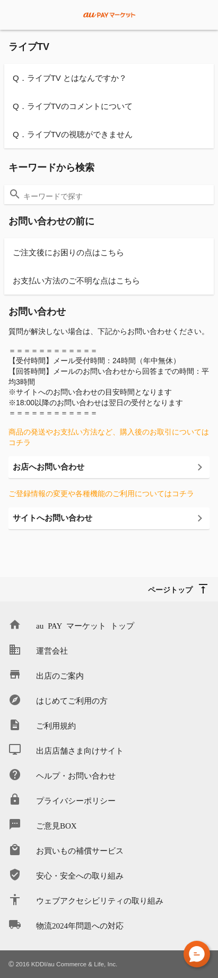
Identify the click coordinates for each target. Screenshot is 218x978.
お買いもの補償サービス (80, 850)
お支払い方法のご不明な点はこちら (76, 280)
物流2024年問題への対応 (80, 925)
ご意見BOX (56, 825)
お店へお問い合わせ (48, 466)
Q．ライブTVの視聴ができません (73, 134)
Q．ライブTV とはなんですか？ (70, 77)
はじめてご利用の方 (72, 700)
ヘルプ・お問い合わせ (76, 775)
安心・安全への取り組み (80, 875)
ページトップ (170, 589)
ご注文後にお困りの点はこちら (68, 252)
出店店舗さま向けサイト (80, 750)
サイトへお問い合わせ (52, 517)
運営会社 (52, 650)
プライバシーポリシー (76, 800)
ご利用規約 (56, 725)
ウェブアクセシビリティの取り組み (99, 900)
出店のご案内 (60, 675)
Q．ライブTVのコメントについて (73, 106)
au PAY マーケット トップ (85, 625)
